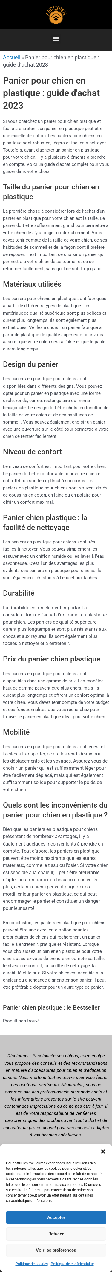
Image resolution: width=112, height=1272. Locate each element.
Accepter (56, 1217)
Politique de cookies (32, 1264)
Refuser (56, 1234)
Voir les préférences (56, 1250)
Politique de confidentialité (72, 1264)
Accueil (11, 57)
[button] (103, 1151)
